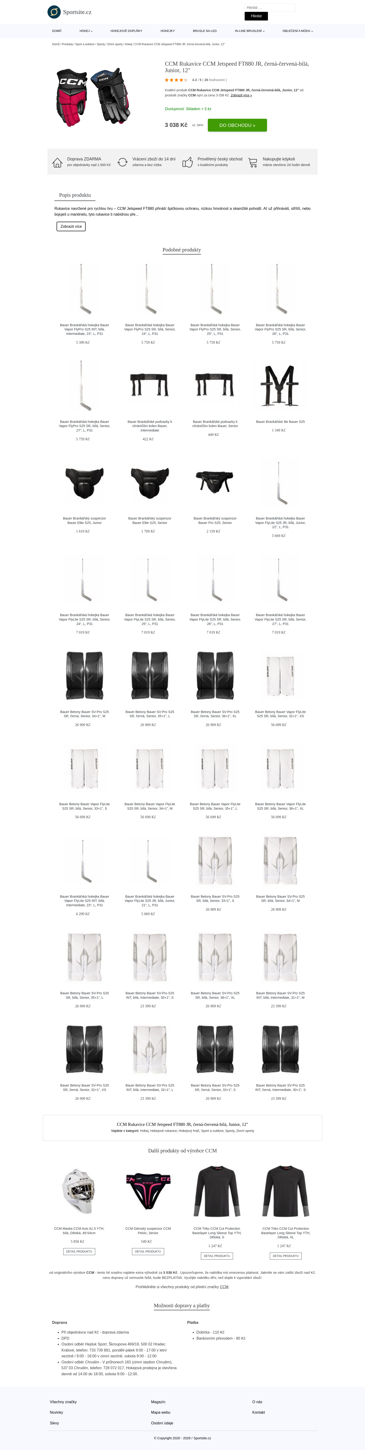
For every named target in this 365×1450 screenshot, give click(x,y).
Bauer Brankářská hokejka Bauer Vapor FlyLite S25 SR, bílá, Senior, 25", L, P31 (150, 619)
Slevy (54, 1423)
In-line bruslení (248, 31)
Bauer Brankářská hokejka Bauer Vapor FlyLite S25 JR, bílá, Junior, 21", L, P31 (150, 901)
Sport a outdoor (85, 44)
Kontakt (258, 1412)
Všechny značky (63, 1402)
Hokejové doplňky (126, 31)
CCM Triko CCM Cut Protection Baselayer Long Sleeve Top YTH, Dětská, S (216, 1233)
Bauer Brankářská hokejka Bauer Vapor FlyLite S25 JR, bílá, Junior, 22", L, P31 (280, 522)
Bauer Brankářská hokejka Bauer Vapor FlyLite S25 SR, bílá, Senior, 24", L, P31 (84, 619)
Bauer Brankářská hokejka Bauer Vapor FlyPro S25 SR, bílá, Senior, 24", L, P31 (150, 329)
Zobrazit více (71, 226)
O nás (257, 1402)
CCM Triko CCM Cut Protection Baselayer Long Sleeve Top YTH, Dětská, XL (285, 1233)
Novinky (56, 1412)
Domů (56, 31)
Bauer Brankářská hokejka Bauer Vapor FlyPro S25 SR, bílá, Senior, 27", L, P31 (84, 426)
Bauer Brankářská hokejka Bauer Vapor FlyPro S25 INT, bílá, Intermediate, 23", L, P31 (84, 329)
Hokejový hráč (189, 1131)
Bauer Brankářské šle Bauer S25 (280, 422)
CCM (192, 95)
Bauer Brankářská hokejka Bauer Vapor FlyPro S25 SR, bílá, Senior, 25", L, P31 (215, 329)
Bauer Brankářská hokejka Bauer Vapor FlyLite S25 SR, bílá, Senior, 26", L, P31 (215, 619)
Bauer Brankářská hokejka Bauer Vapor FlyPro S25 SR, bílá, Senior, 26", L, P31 (280, 329)
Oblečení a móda (296, 31)
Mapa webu (160, 1412)
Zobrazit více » (241, 95)
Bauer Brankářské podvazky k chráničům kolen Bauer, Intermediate (150, 426)
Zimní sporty (115, 44)
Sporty (101, 44)
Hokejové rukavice (163, 1131)
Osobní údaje (162, 1423)
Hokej (85, 31)
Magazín (158, 1402)
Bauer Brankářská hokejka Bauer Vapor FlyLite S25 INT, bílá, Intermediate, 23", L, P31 (84, 901)
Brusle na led (205, 31)
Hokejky (168, 31)
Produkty (67, 44)
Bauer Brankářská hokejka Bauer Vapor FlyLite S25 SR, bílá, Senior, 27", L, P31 (280, 619)
